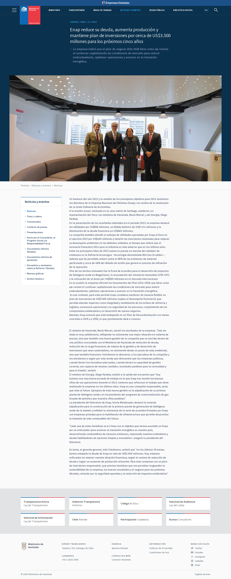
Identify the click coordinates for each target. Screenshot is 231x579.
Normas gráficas (35, 273)
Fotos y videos (34, 216)
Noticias (58, 185)
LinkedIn (197, 561)
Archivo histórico (35, 278)
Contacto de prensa (37, 227)
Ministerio (54, 10)
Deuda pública (157, 10)
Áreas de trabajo (102, 10)
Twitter (196, 548)
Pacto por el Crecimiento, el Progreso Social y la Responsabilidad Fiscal (41, 240)
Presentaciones (35, 232)
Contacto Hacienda (121, 559)
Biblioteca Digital (183, 10)
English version (202, 574)
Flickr (195, 565)
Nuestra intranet (120, 548)
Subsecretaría (77, 10)
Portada (25, 185)
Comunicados (34, 221)
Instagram (198, 556)
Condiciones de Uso (159, 552)
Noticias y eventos (130, 10)
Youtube (197, 552)
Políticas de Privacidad (160, 548)
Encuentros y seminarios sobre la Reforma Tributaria (40, 267)
